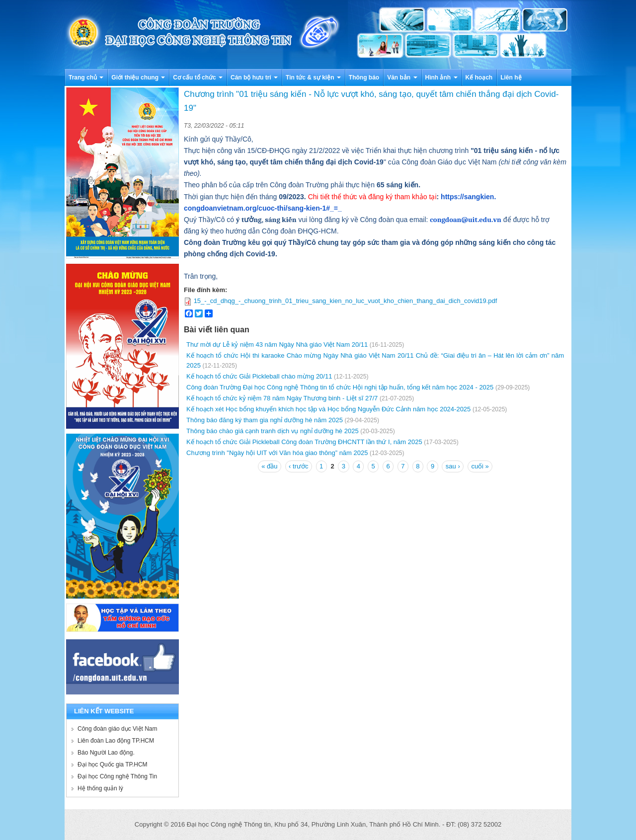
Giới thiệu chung (138, 77)
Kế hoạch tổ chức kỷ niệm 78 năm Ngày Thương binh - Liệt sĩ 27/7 (282, 398)
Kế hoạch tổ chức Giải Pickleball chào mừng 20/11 (259, 376)
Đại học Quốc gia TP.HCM (113, 764)
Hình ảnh (441, 77)
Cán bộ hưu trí (254, 77)
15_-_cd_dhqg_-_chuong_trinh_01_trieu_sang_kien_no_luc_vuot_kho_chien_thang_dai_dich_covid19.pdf (345, 301)
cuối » (479, 466)
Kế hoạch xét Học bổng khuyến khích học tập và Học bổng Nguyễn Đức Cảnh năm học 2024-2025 (328, 409)
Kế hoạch (479, 77)
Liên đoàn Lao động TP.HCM (116, 740)
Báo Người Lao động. (106, 752)
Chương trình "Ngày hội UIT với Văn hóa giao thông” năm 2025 (277, 453)
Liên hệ (510, 77)
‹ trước (298, 466)
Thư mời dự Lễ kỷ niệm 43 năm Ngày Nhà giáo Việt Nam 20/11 (277, 344)
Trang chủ (86, 77)
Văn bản (402, 77)
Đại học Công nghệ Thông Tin (117, 776)
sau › (453, 466)
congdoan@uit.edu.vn (465, 220)
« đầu (269, 466)
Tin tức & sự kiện (313, 77)
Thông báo (364, 77)
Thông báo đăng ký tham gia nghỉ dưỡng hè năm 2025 (264, 420)
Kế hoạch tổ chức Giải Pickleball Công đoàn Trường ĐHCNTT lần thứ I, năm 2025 (304, 442)
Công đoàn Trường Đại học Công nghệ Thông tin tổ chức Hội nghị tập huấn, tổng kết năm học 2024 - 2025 (339, 387)
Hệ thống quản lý (100, 788)
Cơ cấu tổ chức (198, 77)
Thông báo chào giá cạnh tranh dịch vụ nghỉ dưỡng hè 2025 (272, 431)
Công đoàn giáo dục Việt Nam (118, 728)
